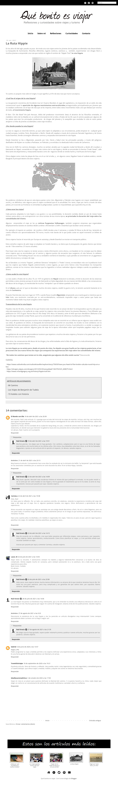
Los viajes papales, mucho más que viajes (35, 765)
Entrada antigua (95, 720)
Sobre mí (41, 33)
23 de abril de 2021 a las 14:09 (39, 477)
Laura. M (14, 557)
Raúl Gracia (20, 441)
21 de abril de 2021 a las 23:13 (29, 460)
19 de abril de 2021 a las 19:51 (39, 441)
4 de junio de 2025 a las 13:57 (27, 647)
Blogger (74, 778)
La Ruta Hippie (74, 764)
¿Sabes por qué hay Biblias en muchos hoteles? (14, 765)
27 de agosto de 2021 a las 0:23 (29, 613)
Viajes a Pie (15, 650)
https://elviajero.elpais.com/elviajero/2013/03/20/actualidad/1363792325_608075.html (40, 369)
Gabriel (13, 647)
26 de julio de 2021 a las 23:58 (38, 579)
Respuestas (17, 437)
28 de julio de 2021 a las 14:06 (33, 599)
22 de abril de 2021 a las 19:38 (29, 496)
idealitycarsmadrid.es (19, 678)
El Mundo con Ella (17, 416)
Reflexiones (55, 33)
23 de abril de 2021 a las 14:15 (39, 533)
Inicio (30, 33)
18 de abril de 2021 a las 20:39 (36, 416)
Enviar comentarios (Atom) (25, 724)
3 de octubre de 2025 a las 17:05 (39, 678)
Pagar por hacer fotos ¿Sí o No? (94, 764)
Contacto (86, 33)
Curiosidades (72, 33)
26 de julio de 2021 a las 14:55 (29, 557)
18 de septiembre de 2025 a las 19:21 (37, 663)
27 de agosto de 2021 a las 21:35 (39, 629)
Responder (15, 433)
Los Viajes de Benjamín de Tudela (23, 389)
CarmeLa (14, 496)
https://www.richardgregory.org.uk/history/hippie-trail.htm (29, 371)
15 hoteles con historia (18, 394)
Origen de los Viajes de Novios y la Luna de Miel (54, 765)
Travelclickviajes (17, 663)
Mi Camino (13, 385)
